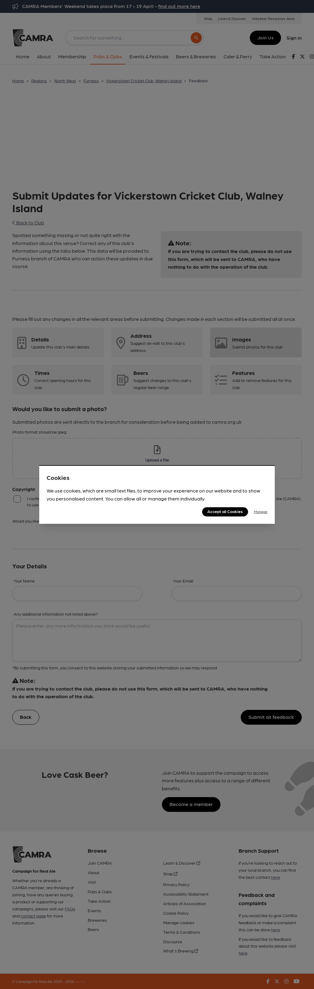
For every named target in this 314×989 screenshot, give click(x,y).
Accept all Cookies (225, 511)
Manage (260, 511)
